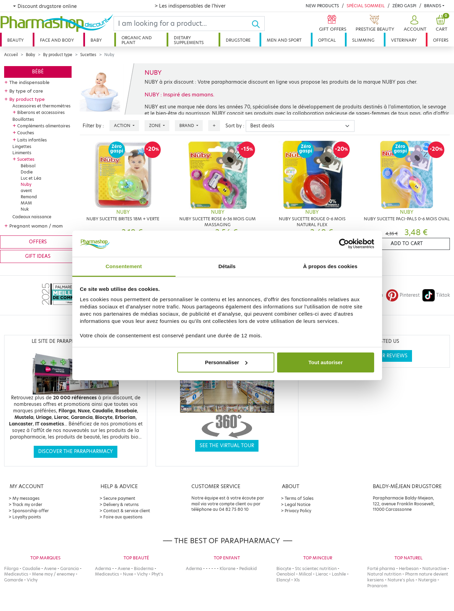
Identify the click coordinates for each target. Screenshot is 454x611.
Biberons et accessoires (41, 112)
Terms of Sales (299, 498)
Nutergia (427, 580)
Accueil (11, 54)
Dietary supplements (189, 40)
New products (322, 6)
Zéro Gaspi (404, 6)
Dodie (27, 172)
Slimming (363, 40)
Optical (327, 40)
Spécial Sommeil (366, 6)
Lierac (322, 574)
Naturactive (434, 568)
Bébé (38, 72)
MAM (26, 203)
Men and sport (284, 40)
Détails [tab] (227, 266)
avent (26, 190)
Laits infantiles (32, 140)
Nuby (26, 184)
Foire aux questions (122, 517)
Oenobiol (285, 574)
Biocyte (283, 568)
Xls (297, 580)
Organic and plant (137, 40)
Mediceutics (16, 574)
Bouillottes (23, 119)
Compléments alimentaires (43, 126)
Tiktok (436, 295)
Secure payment (119, 498)
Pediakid (248, 568)
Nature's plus (401, 580)
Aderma (103, 568)
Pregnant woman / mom (36, 226)
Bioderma (144, 568)
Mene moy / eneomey (53, 574)
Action (122, 125)
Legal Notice (297, 504)
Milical (305, 574)
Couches (25, 133)
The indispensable (29, 82)
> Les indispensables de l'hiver (190, 5)
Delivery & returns (121, 504)
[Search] (183, 23)
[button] (414, 23)
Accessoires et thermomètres (41, 106)
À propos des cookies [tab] (330, 266)
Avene (50, 568)
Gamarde (13, 580)
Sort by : (234, 126)
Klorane (227, 568)
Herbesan (409, 568)
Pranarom (377, 586)
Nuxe (128, 574)
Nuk (25, 209)
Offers (440, 40)
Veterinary (404, 40)
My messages (26, 498)
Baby (96, 40)
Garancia (69, 568)
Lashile (339, 574)
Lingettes (21, 146)
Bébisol (28, 166)
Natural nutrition (384, 574)
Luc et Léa (31, 178)
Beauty (15, 40)
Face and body (57, 40)
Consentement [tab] (124, 266)
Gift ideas (38, 256)
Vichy (32, 580)
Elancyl (283, 580)
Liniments (21, 153)
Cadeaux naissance (31, 217)
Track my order (27, 504)
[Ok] (258, 23)
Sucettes (88, 54)
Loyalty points (26, 517)
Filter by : (93, 126)
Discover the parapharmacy (75, 451)
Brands (432, 6)
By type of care (26, 91)
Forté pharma (381, 568)
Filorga (11, 568)
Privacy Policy (298, 511)
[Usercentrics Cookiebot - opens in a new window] (344, 244)
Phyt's (157, 574)
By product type (57, 54)
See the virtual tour (227, 445)
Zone (155, 125)
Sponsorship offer (30, 511)
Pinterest (403, 295)
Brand (187, 125)
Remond (29, 197)
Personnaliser (226, 362)
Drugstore (238, 40)
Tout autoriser (325, 362)
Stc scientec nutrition (316, 568)
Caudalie (31, 568)
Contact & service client (126, 511)
